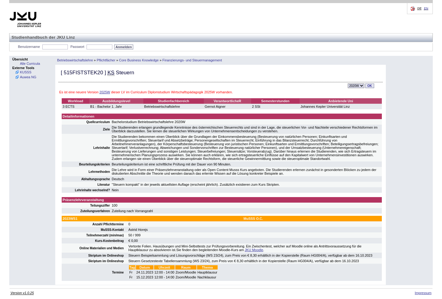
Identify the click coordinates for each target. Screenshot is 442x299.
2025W (104, 92)
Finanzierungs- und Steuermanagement (192, 60)
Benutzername (29, 47)
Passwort (77, 47)
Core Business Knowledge (139, 60)
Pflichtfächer (106, 60)
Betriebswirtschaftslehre (75, 60)
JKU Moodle (254, 250)
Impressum (423, 293)
